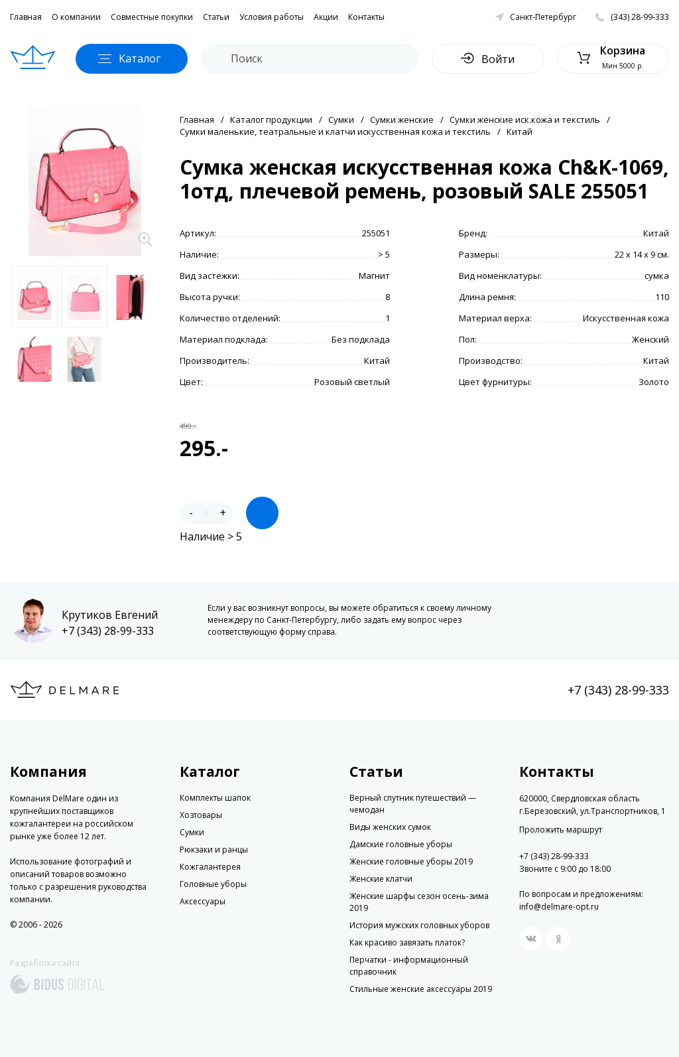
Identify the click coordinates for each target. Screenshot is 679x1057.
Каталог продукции (271, 119)
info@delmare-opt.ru (559, 906)
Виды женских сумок (390, 827)
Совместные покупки (152, 17)
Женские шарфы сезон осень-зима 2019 (419, 902)
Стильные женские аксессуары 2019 (420, 989)
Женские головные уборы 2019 (411, 861)
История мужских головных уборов (419, 925)
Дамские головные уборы (400, 844)
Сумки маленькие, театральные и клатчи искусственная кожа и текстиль (335, 131)
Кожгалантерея (210, 866)
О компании (76, 17)
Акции (326, 17)
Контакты (366, 17)
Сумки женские (402, 119)
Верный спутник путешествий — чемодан (412, 803)
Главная (26, 17)
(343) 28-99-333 (640, 17)
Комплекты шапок (215, 797)
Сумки (341, 119)
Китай (519, 131)
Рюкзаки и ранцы (214, 849)
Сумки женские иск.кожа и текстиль (525, 119)
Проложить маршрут (560, 830)
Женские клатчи (380, 878)
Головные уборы (213, 884)
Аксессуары (202, 901)
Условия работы (271, 17)
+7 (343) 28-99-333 (108, 630)
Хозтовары (201, 815)
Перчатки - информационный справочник (408, 965)
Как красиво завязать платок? (407, 942)
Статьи (216, 17)
